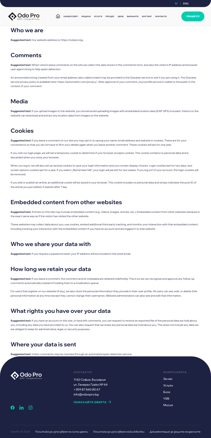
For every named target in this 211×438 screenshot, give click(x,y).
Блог (166, 392)
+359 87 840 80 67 (87, 389)
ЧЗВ (166, 398)
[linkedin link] (21, 408)
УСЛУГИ (98, 16)
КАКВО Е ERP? (70, 16)
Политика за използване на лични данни (61, 431)
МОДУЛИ (86, 16)
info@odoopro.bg (86, 394)
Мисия (168, 405)
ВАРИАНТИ (133, 16)
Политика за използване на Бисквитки (118, 431)
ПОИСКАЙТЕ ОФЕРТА (90, 402)
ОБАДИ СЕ (192, 16)
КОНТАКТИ (161, 16)
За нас (167, 379)
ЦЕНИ (121, 16)
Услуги (168, 385)
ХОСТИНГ (147, 16)
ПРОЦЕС (110, 16)
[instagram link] (30, 408)
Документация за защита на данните (175, 431)
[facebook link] (13, 408)
